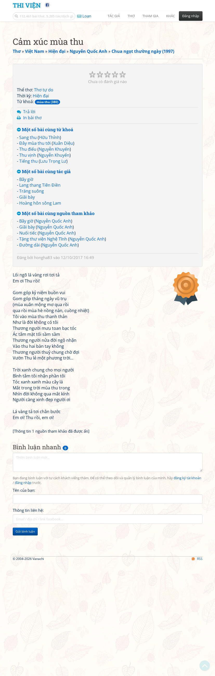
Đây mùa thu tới (35, 216)
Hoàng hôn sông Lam (40, 276)
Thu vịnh (27, 228)
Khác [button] (170, 16)
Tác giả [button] (114, 16)
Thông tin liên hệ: (28, 656)
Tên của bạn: (24, 636)
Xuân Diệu (63, 216)
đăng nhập (23, 628)
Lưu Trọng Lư (53, 234)
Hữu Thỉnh (49, 210)
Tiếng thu (28, 234)
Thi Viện (27, 5)
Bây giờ (26, 252)
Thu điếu (27, 222)
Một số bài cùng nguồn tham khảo (56, 286)
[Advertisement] (108, 61)
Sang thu (28, 210)
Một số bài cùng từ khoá (45, 202)
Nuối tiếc (28, 306)
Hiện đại (41, 169)
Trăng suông (31, 264)
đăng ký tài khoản (187, 624)
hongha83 (43, 330)
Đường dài (29, 318)
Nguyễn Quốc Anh (53, 294)
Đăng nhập (190, 16)
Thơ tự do (43, 163)
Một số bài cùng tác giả (44, 244)
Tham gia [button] (150, 16)
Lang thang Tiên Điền (40, 258)
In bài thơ (32, 190)
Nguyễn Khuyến (54, 222)
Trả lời (29, 184)
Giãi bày (27, 270)
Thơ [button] (131, 16)
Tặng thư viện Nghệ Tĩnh (43, 312)
